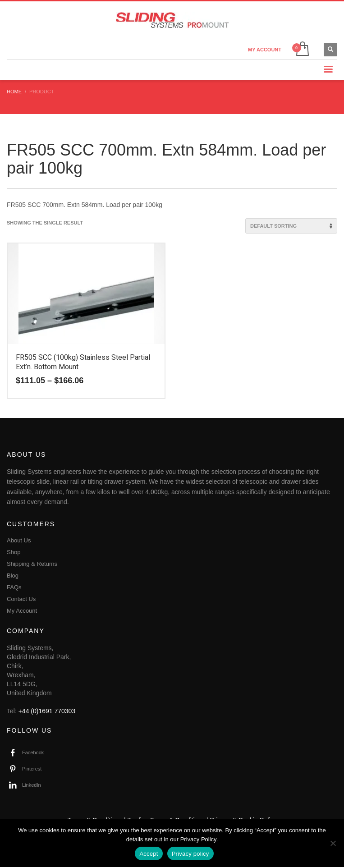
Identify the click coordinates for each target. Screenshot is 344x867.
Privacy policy (190, 853)
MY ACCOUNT (264, 49)
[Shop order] (291, 226)
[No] (332, 843)
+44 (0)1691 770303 (47, 711)
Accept (148, 853)
